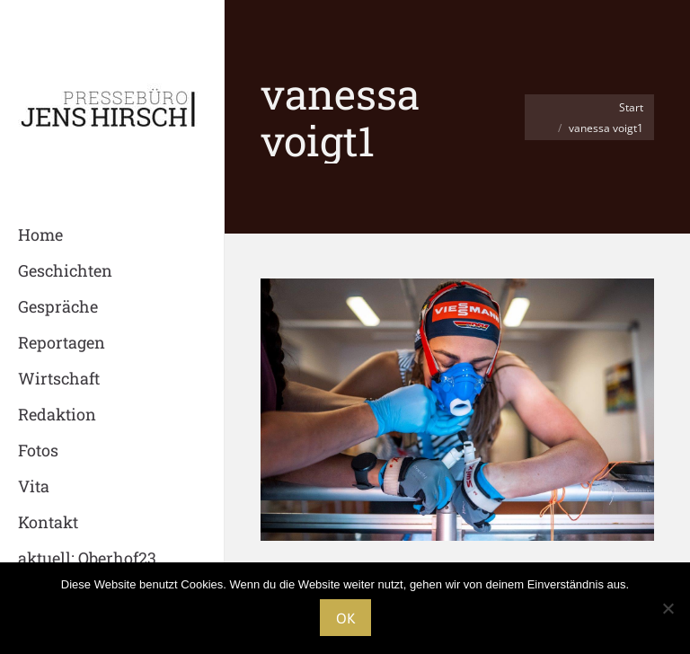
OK (345, 618)
